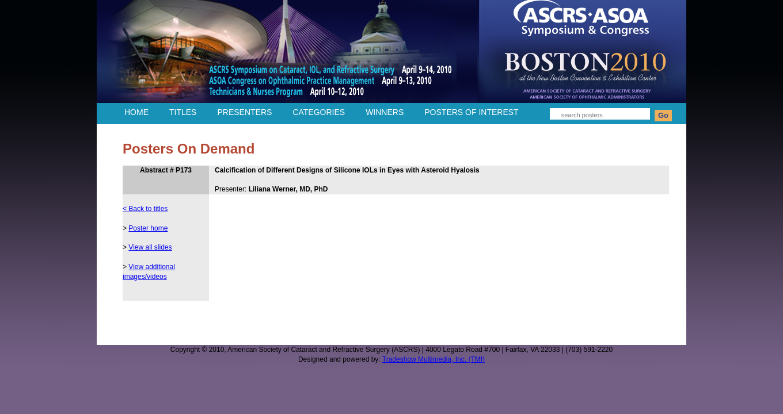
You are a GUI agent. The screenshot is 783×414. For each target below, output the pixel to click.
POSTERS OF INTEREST (471, 112)
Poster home (148, 228)
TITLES (182, 112)
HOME (136, 112)
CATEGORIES (318, 112)
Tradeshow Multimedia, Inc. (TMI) (433, 359)
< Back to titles (145, 209)
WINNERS (385, 112)
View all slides (150, 247)
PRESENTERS (244, 112)
